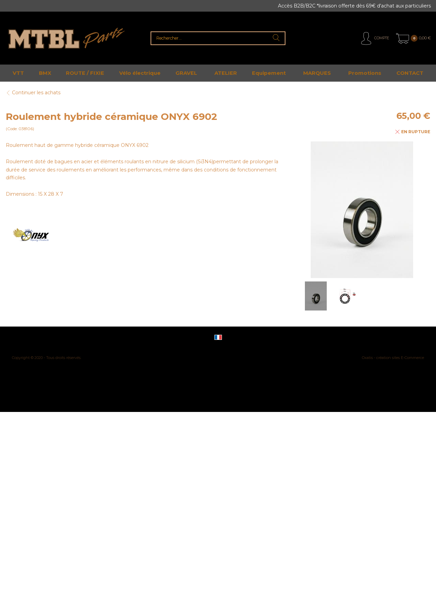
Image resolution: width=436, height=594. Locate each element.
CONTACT (409, 73)
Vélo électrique (139, 73)
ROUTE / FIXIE (85, 73)
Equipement (269, 73)
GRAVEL (186, 73)
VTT (18, 73)
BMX (45, 73)
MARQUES (317, 73)
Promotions (364, 73)
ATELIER (225, 73)
